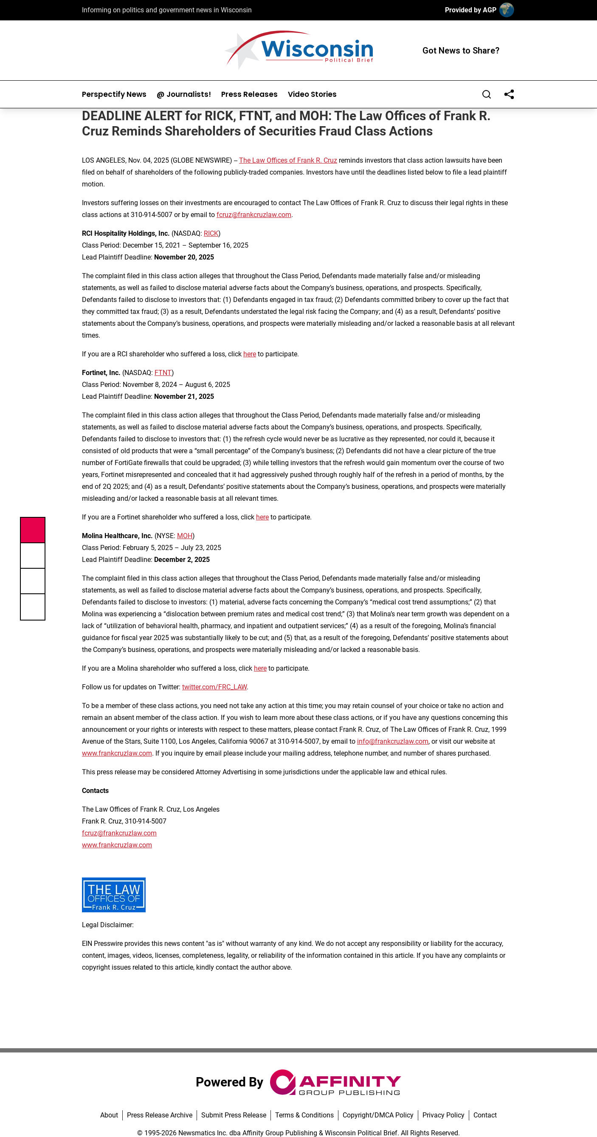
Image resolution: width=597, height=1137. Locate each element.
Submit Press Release (233, 1115)
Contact (485, 1115)
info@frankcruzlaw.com (392, 741)
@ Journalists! (184, 94)
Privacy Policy (443, 1115)
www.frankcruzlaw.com (117, 753)
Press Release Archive (159, 1115)
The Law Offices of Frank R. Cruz (288, 160)
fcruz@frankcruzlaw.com (254, 215)
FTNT (163, 373)
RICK (211, 233)
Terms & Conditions (304, 1115)
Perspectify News (114, 94)
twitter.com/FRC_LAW (214, 687)
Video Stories (312, 94)
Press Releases (249, 94)
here (249, 354)
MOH (184, 536)
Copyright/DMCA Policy (378, 1115)
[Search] (486, 94)
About (109, 1115)
